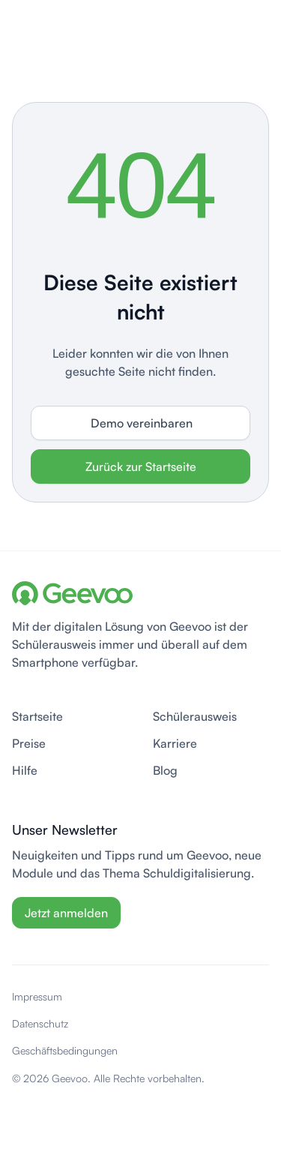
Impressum (37, 996)
